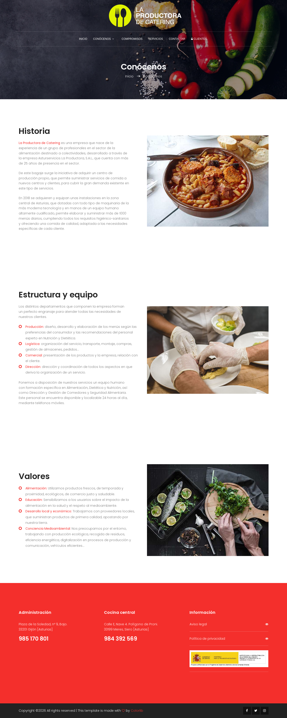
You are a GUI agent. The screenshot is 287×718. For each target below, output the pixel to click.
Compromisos (132, 39)
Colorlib (137, 710)
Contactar (177, 39)
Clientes (199, 39)
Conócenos (102, 39)
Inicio (83, 39)
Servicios (155, 39)
